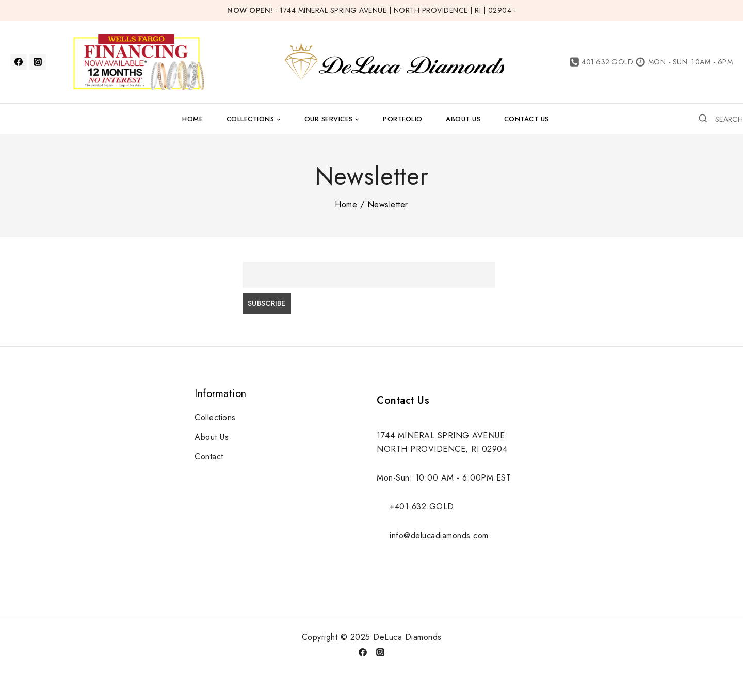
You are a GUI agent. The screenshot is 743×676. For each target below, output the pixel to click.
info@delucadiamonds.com (439, 535)
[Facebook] (18, 62)
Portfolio (403, 119)
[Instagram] (37, 62)
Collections (215, 417)
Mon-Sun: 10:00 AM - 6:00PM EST (444, 478)
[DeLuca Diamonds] (393, 62)
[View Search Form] (720, 118)
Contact (209, 457)
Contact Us (526, 119)
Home (192, 119)
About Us (463, 119)
